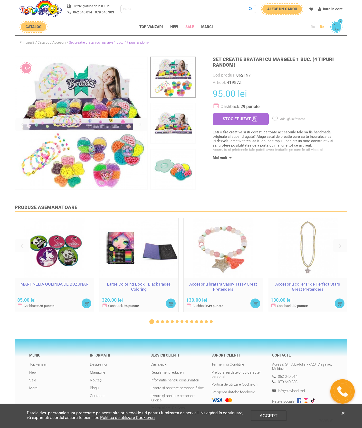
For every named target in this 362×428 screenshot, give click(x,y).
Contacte (97, 396)
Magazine (97, 372)
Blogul (94, 388)
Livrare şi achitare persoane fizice (177, 388)
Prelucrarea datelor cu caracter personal (236, 374)
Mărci (207, 27)
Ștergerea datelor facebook (233, 392)
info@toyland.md (288, 391)
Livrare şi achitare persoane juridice (173, 398)
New (174, 27)
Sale (189, 27)
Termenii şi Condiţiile (227, 364)
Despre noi (98, 364)
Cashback (158, 364)
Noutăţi (96, 380)
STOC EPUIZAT (240, 119)
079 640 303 (104, 12)
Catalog (43, 42)
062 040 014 (82, 12)
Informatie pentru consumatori (175, 380)
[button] (22, 124)
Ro (322, 27)
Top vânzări (151, 27)
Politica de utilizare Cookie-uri (234, 384)
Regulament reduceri (167, 372)
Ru (313, 27)
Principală (27, 42)
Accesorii (59, 42)
